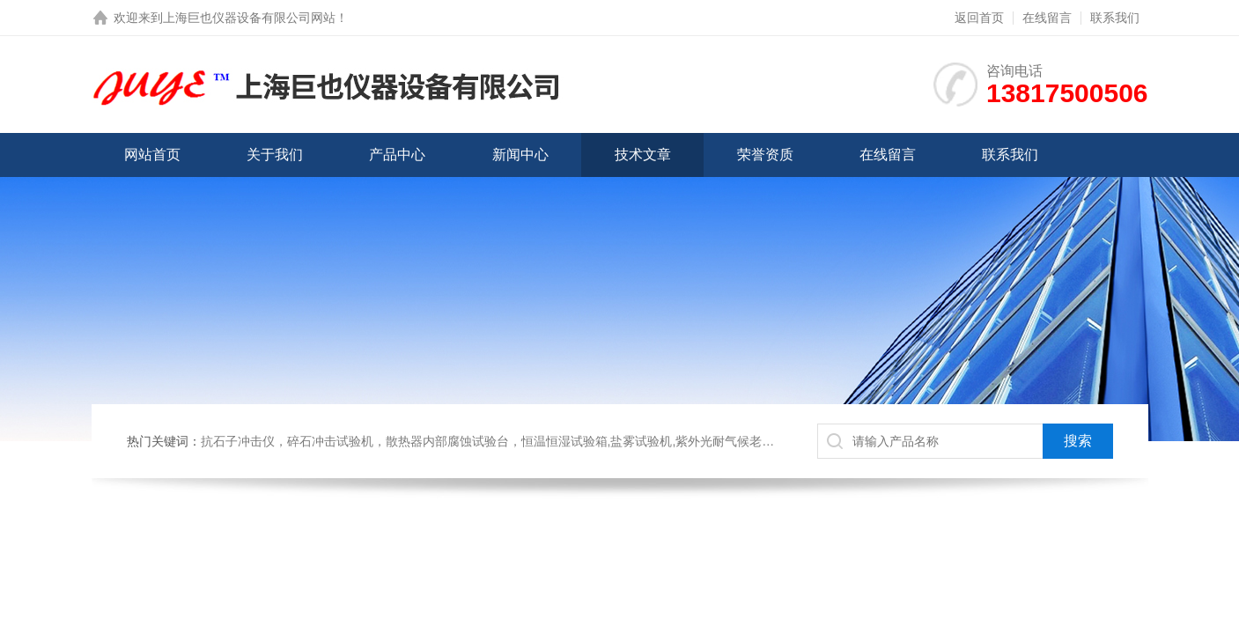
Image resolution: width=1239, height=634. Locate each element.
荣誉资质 (765, 154)
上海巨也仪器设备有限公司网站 (249, 18)
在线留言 (1047, 18)
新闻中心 (520, 154)
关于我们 (275, 154)
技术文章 (643, 154)
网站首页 (152, 154)
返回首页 (979, 18)
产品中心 (397, 154)
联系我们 (1114, 18)
